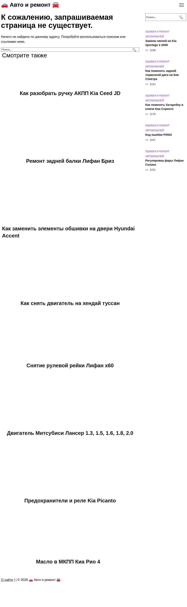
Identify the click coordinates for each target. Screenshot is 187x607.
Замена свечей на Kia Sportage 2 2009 (160, 43)
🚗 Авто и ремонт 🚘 (30, 5)
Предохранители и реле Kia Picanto (70, 500)
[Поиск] (134, 49)
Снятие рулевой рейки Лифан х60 (70, 365)
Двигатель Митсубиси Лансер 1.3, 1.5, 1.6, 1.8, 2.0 (70, 433)
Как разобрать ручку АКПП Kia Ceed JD (70, 93)
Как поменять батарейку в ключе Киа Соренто (164, 106)
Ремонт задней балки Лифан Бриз (70, 161)
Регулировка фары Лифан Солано (164, 162)
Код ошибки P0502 (158, 134)
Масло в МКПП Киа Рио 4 (68, 561)
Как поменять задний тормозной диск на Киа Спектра (162, 75)
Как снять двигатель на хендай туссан (70, 303)
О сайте (7, 580)
